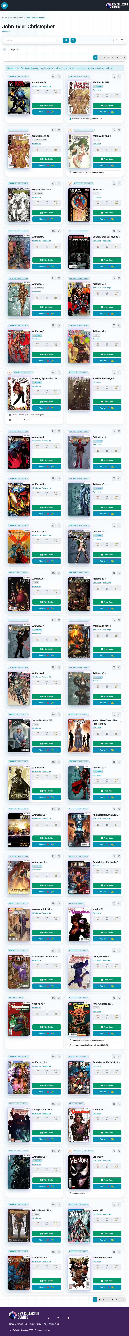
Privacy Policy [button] (35, 1324)
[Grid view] (122, 40)
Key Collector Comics (18, 1330)
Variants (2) (107, 240)
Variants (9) (46, 240)
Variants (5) (46, 441)
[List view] (116, 40)
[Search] (66, 40)
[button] (53, 76)
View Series (36, 86)
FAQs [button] (45, 1324)
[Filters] (73, 40)
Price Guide (46, 106)
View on (46, 111)
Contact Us (54, 1324)
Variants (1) (46, 86)
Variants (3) (107, 582)
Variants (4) (107, 288)
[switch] (6, 49)
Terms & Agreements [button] (18, 1324)
